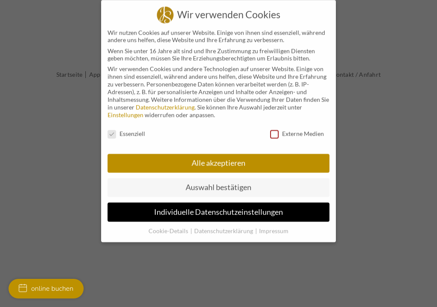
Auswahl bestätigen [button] (218, 183)
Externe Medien (297, 129)
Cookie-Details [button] (169, 226)
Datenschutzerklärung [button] (224, 226)
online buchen (46, 288)
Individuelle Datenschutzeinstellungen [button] (218, 207)
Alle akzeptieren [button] (218, 158)
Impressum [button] (273, 226)
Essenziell (126, 129)
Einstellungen (125, 111)
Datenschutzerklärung (165, 103)
